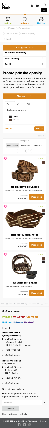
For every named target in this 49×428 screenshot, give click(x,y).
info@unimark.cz (13, 355)
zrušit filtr (8, 129)
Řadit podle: (24, 141)
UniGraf (29, 322)
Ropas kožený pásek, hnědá (24, 186)
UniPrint (7, 322)
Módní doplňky (28, 33)
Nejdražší (38, 145)
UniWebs (18, 322)
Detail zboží (36, 197)
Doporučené (12, 145)
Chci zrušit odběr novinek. (14, 414)
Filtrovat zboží (24, 96)
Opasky (9, 39)
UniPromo (10, 28)
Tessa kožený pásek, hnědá (24, 234)
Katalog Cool (24, 28)
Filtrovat (39, 129)
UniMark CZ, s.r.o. (22, 421)
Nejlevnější (25, 145)
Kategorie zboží (24, 47)
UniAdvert (19, 316)
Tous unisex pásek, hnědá (24, 282)
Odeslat (10, 408)
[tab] (10, 104)
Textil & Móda (12, 33)
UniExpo (7, 316)
